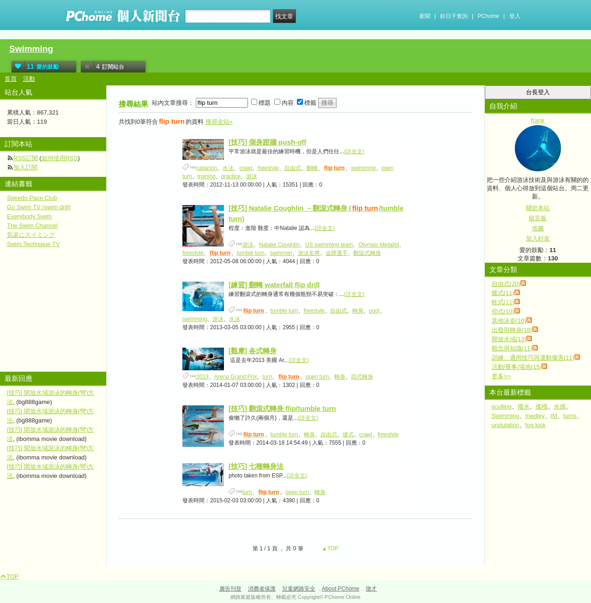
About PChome (340, 588)
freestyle (268, 168)
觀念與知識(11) (512, 348)
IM (554, 415)
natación (206, 168)
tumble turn (251, 253)
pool (374, 311)
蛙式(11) (503, 302)
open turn (317, 377)
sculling (502, 406)
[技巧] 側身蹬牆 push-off (267, 142)
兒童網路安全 (298, 588)
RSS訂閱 (25, 158)
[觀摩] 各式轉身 (253, 351)
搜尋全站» (219, 121)
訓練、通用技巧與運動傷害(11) (533, 357)
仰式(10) (503, 311)
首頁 (11, 78)
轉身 (357, 311)
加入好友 (538, 238)
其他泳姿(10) (509, 320)
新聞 (424, 16)
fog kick (535, 425)
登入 (514, 16)
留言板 (538, 218)
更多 (501, 376)
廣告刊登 (230, 588)
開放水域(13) (509, 339)
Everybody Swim (29, 216)
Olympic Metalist (378, 244)
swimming (363, 168)
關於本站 (538, 208)
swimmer (281, 253)
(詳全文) (354, 151)
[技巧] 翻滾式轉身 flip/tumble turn (282, 408)
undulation (505, 425)
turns (570, 415)
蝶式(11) (503, 292)
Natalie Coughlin (279, 244)
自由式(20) (506, 283)
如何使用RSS (60, 158)
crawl (245, 168)
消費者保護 (262, 588)
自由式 (292, 168)
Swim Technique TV (33, 244)
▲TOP (329, 548)
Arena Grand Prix (235, 377)
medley (535, 415)
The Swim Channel (32, 225)
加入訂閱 (25, 167)
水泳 (228, 168)
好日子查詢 (454, 16)
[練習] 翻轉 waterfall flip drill (274, 285)
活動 (29, 78)
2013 (202, 377)
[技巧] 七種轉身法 (256, 466)
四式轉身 (362, 377)
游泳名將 (309, 253)
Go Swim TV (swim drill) (39, 207)
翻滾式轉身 (367, 253)
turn (267, 377)
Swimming (31, 49)
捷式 (348, 434)
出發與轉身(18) (512, 329)
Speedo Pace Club (32, 197)
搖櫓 (542, 406)
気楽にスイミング (31, 234)
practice (231, 176)
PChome (488, 16)
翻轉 (312, 168)
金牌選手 (337, 253)
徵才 (371, 588)
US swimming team (329, 244)
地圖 (538, 228)
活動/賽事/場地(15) (517, 366)
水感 (560, 406)
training (207, 176)
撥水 (524, 406)
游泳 (251, 176)
